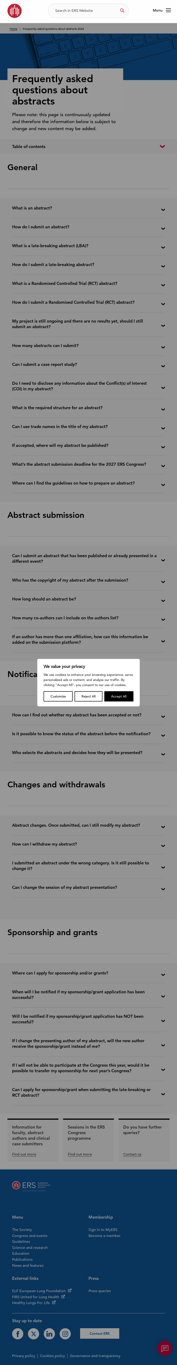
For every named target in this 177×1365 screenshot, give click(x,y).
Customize (58, 696)
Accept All (118, 696)
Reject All (88, 696)
